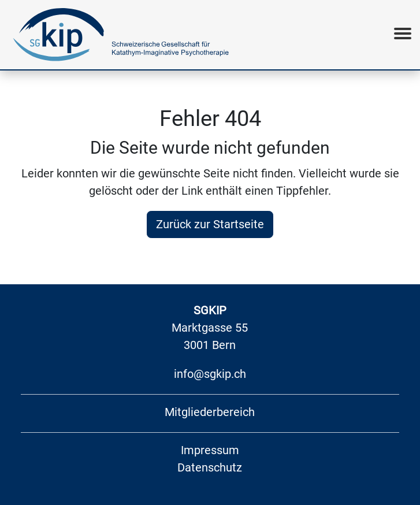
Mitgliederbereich (210, 412)
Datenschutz (209, 467)
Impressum (210, 450)
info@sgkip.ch (210, 374)
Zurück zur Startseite (210, 224)
